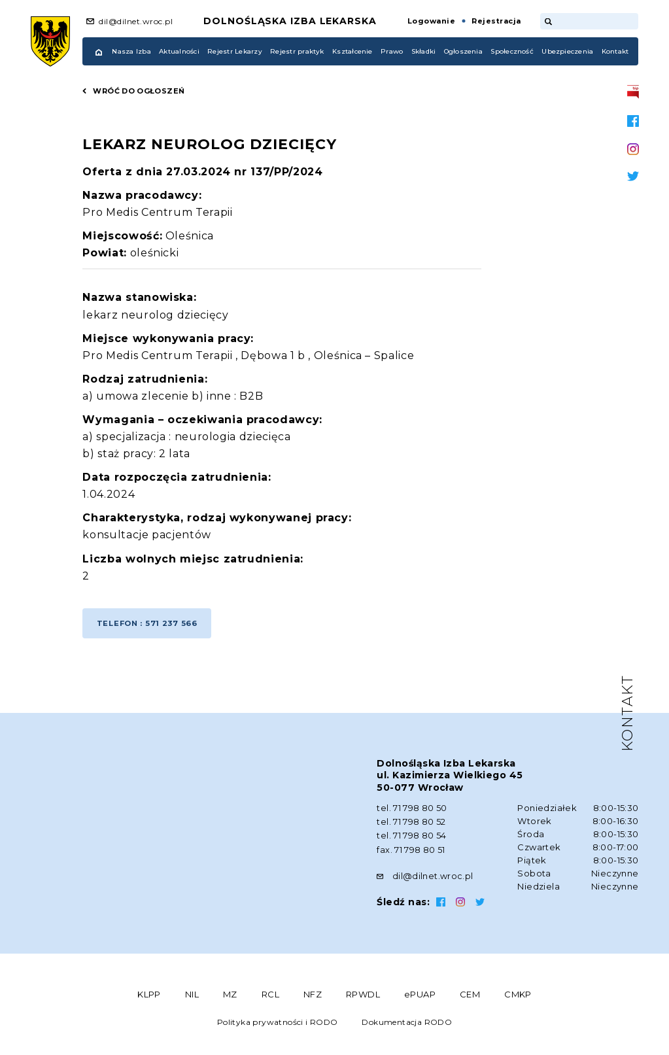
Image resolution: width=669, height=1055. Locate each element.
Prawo (392, 51)
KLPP (149, 996)
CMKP (518, 996)
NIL (192, 996)
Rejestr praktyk (297, 51)
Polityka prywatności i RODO (277, 1024)
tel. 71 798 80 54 (412, 839)
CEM (470, 996)
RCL (270, 996)
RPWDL (363, 996)
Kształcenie (352, 51)
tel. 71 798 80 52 (411, 826)
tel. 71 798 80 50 (412, 813)
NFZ (312, 996)
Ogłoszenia (463, 51)
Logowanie (431, 21)
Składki (423, 51)
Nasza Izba (131, 51)
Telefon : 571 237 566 (149, 627)
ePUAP (420, 996)
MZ (230, 996)
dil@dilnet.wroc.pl (136, 21)
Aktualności (179, 51)
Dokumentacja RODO (407, 1024)
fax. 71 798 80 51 (411, 852)
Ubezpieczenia (567, 51)
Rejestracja (496, 21)
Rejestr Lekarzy (234, 51)
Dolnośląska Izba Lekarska (290, 21)
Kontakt (615, 51)
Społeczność (512, 51)
